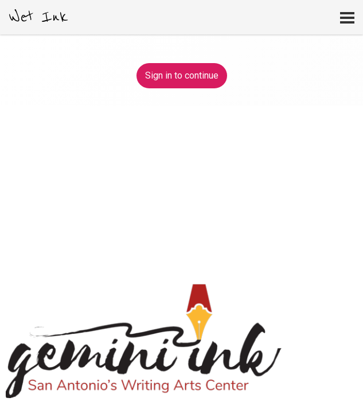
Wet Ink (38, 17)
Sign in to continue (181, 75)
